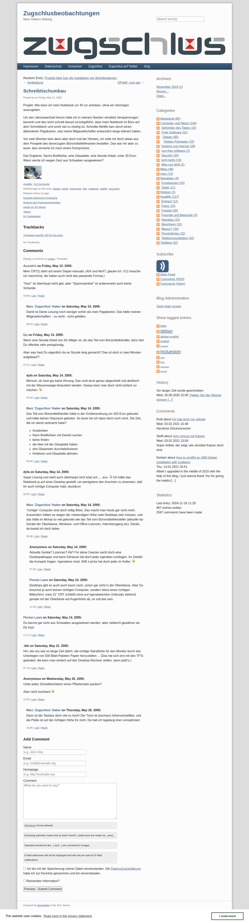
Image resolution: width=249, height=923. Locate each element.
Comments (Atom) (172, 283)
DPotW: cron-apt (129, 82)
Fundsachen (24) (173, 183)
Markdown (30, 825)
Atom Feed (167, 274)
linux (162, 362)
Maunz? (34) (170, 229)
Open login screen (168, 306)
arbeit (65, 188)
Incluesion (75, 66)
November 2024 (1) (169, 86)
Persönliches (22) (173, 233)
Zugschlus (95, 66)
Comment (30, 780)
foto (85, 188)
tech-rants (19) (171, 160)
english (164, 341)
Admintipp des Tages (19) (178, 127)
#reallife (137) (169, 196)
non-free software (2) (175, 150)
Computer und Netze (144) (178, 123)
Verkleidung (35, 82)
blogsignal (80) (170, 118)
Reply (41, 295)
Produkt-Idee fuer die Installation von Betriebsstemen (81, 78)
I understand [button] (227, 916)
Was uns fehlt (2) (172, 164)
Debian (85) (171, 137)
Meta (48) (166, 169)
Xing (147, 66)
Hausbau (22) (170, 219)
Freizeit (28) (169, 210)
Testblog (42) (169, 242)
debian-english (169, 336)
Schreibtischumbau (44, 90)
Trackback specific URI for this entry (43, 235)
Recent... (162, 91)
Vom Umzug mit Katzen (189, 436)
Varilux (27, 211)
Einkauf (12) (169, 201)
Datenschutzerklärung (126, 868)
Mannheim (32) (171, 224)
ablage (57, 188)
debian (166, 331)
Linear (51, 258)
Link (34, 295)
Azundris (29, 266)
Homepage (30, 769)
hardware (164, 346)
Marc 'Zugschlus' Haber (43, 306)
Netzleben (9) (169, 178)
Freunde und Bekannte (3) (179, 215)
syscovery (114, 188)
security (163, 371)
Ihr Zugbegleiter (32, 216)
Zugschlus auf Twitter (123, 66)
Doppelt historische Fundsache (40, 197)
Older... (161, 96)
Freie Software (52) (174, 132)
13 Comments (42, 184)
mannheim (164, 367)
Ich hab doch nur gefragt (188, 419)
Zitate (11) (168, 187)
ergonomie (75, 188)
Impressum (31, 66)
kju (25, 334)
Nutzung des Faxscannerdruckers (42, 202)
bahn (163, 325)
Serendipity (43, 905)
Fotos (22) (168, 206)
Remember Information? (43, 881)
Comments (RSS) (172, 279)
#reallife (27, 184)
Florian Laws (39, 580)
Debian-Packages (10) (179, 141)
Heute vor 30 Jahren (34, 207)
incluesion (170, 351)
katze (162, 358)
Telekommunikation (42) (177, 238)
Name (27, 747)
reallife (103, 188)
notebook (93, 188)
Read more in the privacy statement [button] (68, 916)
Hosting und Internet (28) (178, 146)
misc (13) (166, 173)
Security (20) (170, 155)
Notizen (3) (167, 192)
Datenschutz (53, 66)
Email (27, 758)
